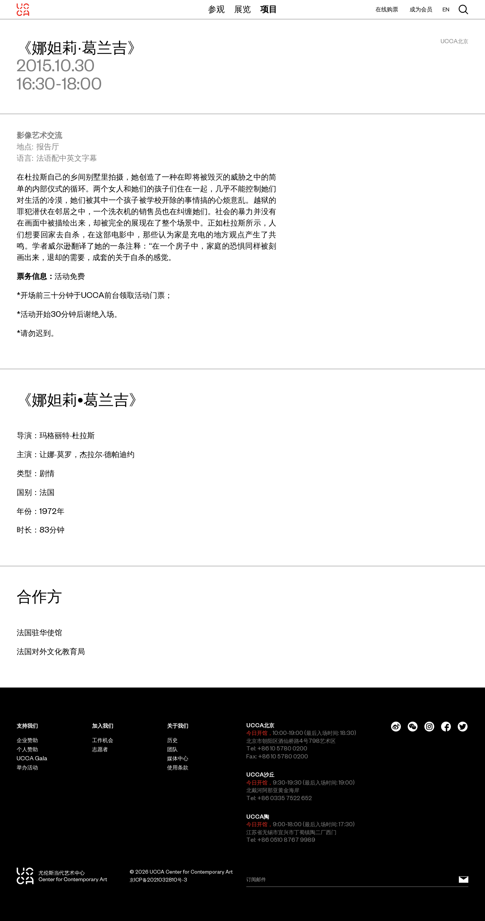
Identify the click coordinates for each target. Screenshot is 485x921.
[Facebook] (446, 726)
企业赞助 (27, 740)
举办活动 (27, 767)
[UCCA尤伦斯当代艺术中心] (23, 9)
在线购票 (386, 9)
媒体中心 (177, 758)
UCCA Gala (32, 758)
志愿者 (100, 749)
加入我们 (102, 725)
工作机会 (102, 740)
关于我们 (177, 725)
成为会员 (421, 9)
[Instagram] (429, 726)
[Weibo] (396, 726)
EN (446, 9)
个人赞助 (27, 749)
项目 (268, 9)
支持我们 (27, 725)
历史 (172, 740)
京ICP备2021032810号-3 (158, 879)
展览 (242, 9)
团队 (172, 749)
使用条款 (177, 767)
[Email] (357, 879)
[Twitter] (462, 726)
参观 (216, 9)
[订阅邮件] (463, 879)
